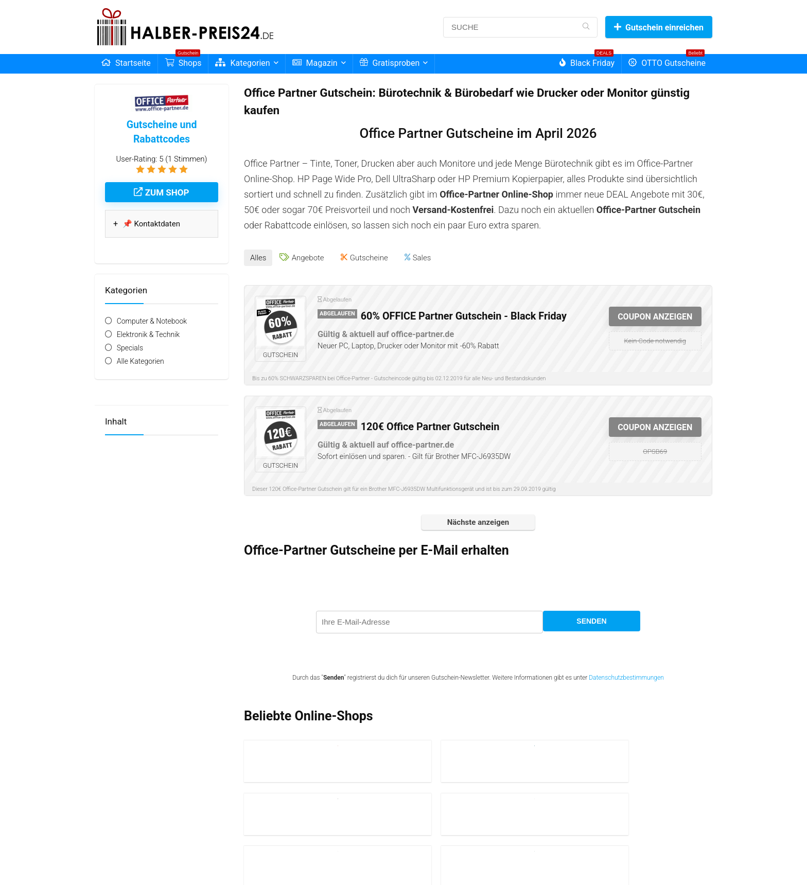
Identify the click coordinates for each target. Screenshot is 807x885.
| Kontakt (373, 862)
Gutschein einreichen (659, 27)
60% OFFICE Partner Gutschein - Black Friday (464, 312)
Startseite (126, 63)
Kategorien (242, 63)
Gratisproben (390, 63)
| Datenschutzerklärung (304, 862)
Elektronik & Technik (148, 334)
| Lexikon (348, 862)
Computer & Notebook (152, 321)
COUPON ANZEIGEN (655, 313)
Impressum (257, 862)
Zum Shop (161, 192)
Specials (130, 348)
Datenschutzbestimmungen (626, 674)
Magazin (315, 63)
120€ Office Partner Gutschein (430, 423)
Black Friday (587, 61)
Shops (183, 61)
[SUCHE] (586, 27)
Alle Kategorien (140, 361)
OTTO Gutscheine (667, 61)
